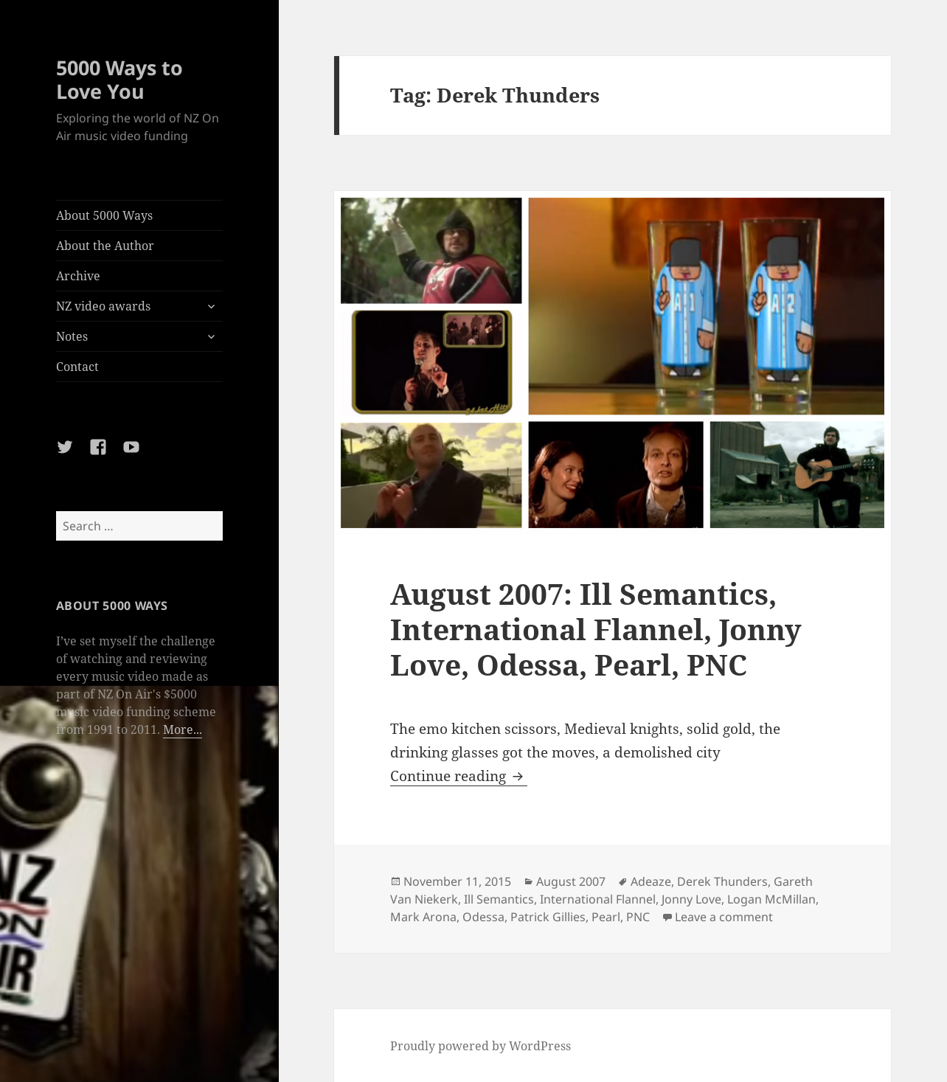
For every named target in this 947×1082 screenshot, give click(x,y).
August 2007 (571, 881)
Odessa (483, 917)
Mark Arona (423, 917)
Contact (77, 366)
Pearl (606, 917)
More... (182, 729)
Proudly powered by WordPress (480, 1046)
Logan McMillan (771, 899)
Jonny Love (691, 899)
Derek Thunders (722, 881)
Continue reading (458, 776)
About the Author (105, 245)
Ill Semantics (499, 899)
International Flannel (598, 899)
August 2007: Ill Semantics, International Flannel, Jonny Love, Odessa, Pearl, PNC (596, 629)
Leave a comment (724, 917)
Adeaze (651, 881)
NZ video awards (103, 306)
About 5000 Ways (104, 215)
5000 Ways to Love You (119, 79)
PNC (638, 917)
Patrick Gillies (548, 917)
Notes (72, 336)
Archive (78, 276)
